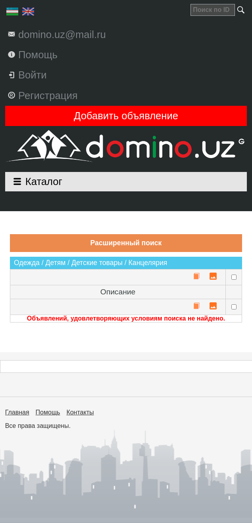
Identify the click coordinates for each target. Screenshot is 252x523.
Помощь (48, 412)
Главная (17, 412)
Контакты (80, 412)
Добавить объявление (126, 115)
